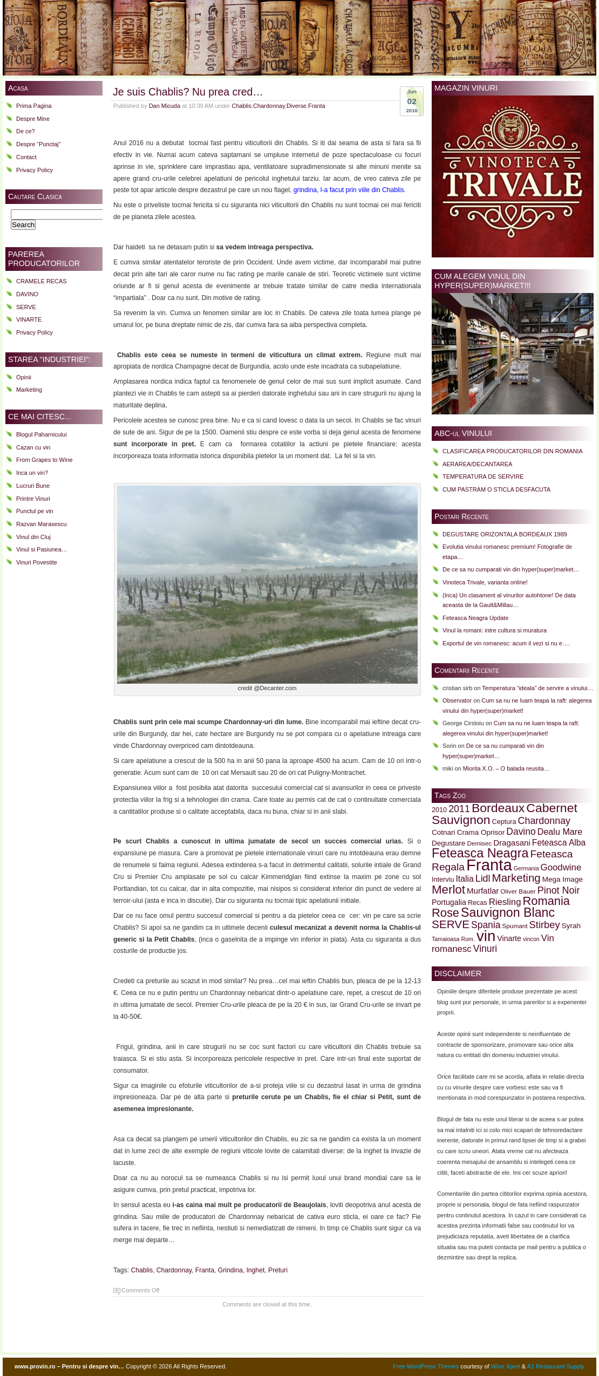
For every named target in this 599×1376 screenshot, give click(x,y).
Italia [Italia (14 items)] (464, 878)
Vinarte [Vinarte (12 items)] (509, 938)
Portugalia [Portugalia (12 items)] (449, 902)
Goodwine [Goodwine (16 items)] (561, 867)
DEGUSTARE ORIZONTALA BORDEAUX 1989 (505, 534)
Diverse (297, 106)
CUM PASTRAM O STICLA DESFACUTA (496, 489)
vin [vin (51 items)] (486, 936)
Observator (457, 700)
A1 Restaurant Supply (555, 1366)
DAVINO (27, 294)
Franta (316, 106)
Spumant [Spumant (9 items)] (514, 925)
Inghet (255, 1270)
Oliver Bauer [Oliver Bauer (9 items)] (517, 891)
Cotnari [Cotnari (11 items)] (443, 832)
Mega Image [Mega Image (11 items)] (562, 879)
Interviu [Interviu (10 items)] (443, 879)
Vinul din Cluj (33, 537)
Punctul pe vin (34, 511)
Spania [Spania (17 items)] (485, 924)
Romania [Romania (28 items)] (546, 901)
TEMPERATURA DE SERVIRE (483, 476)
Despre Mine (33, 118)
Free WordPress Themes (426, 1366)
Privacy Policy (34, 170)
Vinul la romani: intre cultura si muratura (495, 630)
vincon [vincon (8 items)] (531, 939)
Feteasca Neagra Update (475, 618)
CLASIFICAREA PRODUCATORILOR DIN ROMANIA (513, 451)
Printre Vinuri (33, 498)
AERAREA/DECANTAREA (477, 464)
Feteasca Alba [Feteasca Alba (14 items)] (559, 842)
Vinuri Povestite (36, 562)
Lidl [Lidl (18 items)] (483, 878)
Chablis (241, 106)
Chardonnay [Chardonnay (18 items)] (544, 820)
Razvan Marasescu (41, 524)
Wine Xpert (505, 1366)
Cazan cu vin (33, 447)
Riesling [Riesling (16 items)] (505, 902)
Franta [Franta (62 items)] (489, 865)
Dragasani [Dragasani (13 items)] (511, 842)
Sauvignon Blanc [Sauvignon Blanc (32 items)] (508, 912)
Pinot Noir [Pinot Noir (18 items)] (558, 890)
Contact (26, 157)
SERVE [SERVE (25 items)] (450, 924)
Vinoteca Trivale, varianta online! (485, 582)
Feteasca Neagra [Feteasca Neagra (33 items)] (480, 853)
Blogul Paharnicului (41, 434)
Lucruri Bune (33, 485)
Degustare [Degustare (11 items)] (448, 843)
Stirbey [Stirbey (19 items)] (544, 924)
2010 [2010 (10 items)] (439, 810)
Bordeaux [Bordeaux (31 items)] (498, 808)
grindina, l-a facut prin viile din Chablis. (348, 190)
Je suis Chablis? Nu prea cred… (188, 92)
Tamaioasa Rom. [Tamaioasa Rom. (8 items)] (453, 939)
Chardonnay (269, 106)
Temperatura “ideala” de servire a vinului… (537, 688)
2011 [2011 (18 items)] (459, 808)
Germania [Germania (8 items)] (526, 868)
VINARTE (29, 319)
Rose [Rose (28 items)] (445, 912)
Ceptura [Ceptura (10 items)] (504, 822)
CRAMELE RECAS (41, 281)
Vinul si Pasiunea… (41, 549)
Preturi (278, 1270)
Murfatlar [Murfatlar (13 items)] (483, 890)
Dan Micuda (164, 106)
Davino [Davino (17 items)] (520, 831)
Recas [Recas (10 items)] (477, 903)
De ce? (25, 131)
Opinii (23, 377)
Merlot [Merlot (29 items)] (448, 889)
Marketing (29, 389)
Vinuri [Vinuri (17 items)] (485, 948)
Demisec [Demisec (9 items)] (479, 843)
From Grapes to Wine (44, 460)
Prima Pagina (34, 106)
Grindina (230, 1270)
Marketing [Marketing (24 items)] (516, 877)
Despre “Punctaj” (38, 144)
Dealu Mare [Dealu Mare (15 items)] (559, 831)
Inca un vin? (32, 472)
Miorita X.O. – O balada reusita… (506, 768)
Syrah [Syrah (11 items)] (571, 926)
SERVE (26, 307)
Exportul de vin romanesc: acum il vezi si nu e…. (506, 643)
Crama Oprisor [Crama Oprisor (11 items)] (481, 832)
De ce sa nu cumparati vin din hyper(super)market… (511, 569)
